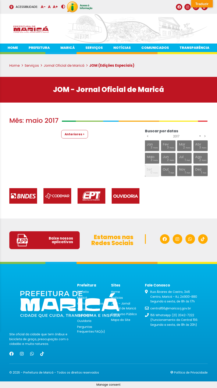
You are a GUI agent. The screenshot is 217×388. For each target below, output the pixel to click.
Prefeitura (39, 47)
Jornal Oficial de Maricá (66, 65)
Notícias (122, 47)
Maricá (67, 47)
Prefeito (83, 292)
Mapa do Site (120, 320)
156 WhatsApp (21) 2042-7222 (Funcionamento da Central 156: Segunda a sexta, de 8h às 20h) (174, 320)
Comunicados (155, 47)
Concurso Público (124, 314)
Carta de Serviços (90, 303)
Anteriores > (75, 134)
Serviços (94, 47)
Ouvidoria (84, 321)
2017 (176, 136)
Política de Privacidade (189, 372)
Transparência (194, 47)
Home (13, 47)
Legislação (85, 315)
